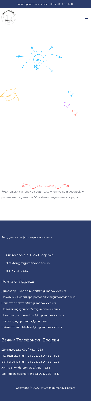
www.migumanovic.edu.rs (58, 388)
